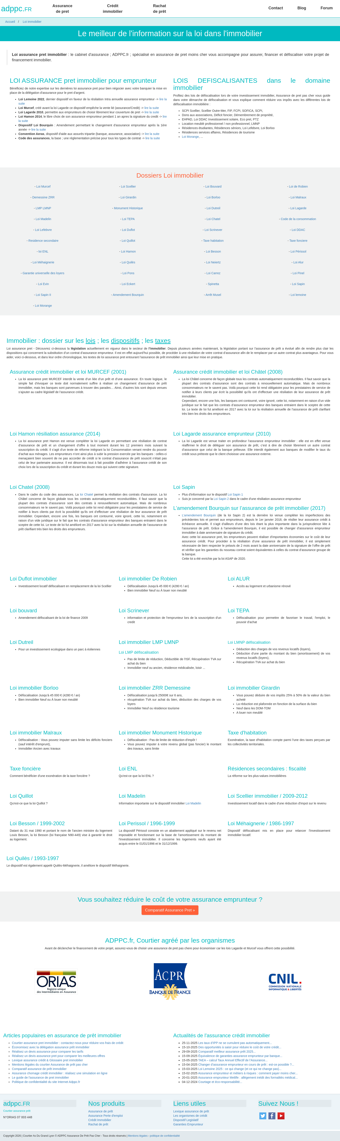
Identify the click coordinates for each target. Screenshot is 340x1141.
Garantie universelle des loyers (43, 273)
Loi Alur (298, 262)
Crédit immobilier (113, 9)
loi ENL (43, 251)
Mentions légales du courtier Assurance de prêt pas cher (50, 1064)
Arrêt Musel (213, 295)
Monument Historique (128, 208)
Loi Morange (190, 136)
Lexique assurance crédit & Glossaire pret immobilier (47, 1060)
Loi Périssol (298, 251)
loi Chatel (86, 494)
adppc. (16, 8)
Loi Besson (213, 251)
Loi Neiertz (213, 262)
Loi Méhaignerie (43, 262)
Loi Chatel (213, 219)
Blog (302, 8)
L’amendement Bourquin (199, 515)
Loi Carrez (213, 273)
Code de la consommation (298, 219)
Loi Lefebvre (43, 230)
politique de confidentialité (165, 1135)
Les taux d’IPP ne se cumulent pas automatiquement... (235, 1043)
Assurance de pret (62, 9)
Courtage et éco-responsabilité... (220, 1082)
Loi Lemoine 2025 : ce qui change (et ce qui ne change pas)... (240, 1069)
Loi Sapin (298, 284)
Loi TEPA (128, 219)
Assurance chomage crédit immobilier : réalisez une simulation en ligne (59, 1073)
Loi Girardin (128, 197)
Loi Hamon (128, 251)
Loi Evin (43, 284)
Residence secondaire (43, 240)
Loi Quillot (128, 240)
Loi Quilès (128, 262)
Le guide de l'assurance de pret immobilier (40, 1077)
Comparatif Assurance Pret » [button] (170, 910)
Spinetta (213, 284)
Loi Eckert (128, 284)
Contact (275, 8)
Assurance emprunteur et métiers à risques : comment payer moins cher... (248, 1073)
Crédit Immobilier (99, 1120)
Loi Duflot (128, 230)
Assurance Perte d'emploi (105, 1115)
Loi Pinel (298, 273)
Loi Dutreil (213, 208)
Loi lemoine (298, 295)
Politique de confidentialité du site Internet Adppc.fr (46, 1082)
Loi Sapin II (43, 295)
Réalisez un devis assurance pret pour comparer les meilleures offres (58, 1056)
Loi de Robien (298, 186)
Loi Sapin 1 (235, 494)
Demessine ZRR (43, 197)
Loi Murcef (43, 186)
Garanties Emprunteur (188, 1124)
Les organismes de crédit (190, 1115)
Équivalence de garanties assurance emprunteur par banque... (240, 1056)
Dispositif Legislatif (185, 1120)
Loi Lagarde (298, 208)
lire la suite (151, 108)
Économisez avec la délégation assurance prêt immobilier (50, 1047)
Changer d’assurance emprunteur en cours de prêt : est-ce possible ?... (246, 1064)
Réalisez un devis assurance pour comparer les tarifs (47, 1051)
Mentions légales (137, 1135)
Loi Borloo (213, 197)
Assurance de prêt (100, 1111)
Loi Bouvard (213, 186)
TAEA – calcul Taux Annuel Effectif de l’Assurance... (233, 1060)
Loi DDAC (298, 230)
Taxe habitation (213, 240)
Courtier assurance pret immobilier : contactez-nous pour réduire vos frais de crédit (67, 1043)
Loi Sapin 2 (221, 499)
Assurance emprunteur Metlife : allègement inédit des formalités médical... (248, 1077)
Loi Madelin (43, 219)
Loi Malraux (298, 197)
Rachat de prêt (159, 9)
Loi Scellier (128, 186)
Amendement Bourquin (128, 295)
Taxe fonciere (298, 240)
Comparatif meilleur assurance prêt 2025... (227, 1051)
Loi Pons (128, 273)
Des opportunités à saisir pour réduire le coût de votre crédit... (239, 1047)
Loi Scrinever (213, 230)
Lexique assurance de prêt (191, 1111)
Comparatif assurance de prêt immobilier (39, 1069)
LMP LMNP (43, 208)
